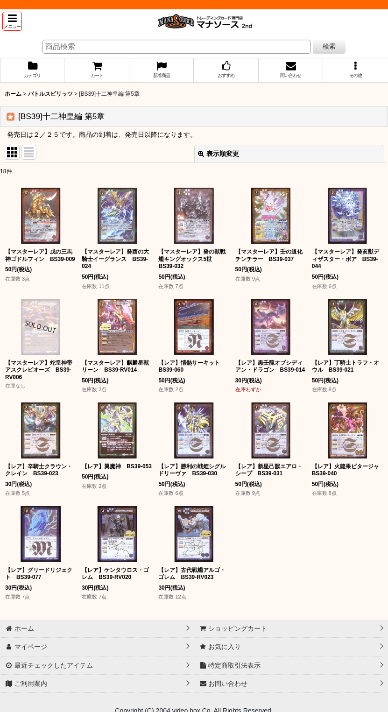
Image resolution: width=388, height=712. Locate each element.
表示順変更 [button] (218, 153)
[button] (12, 21)
